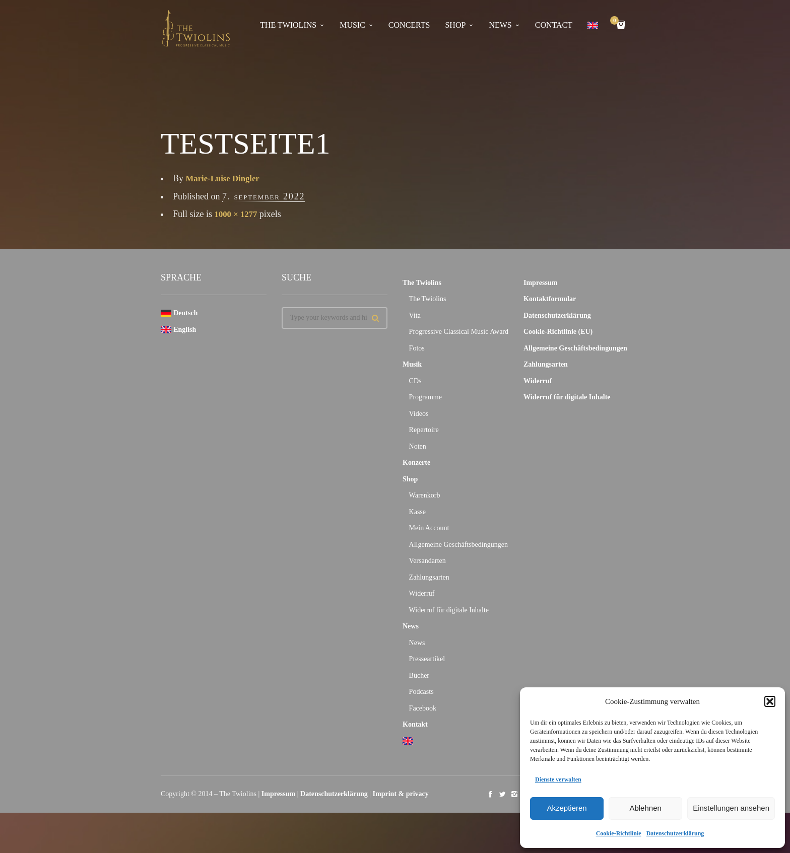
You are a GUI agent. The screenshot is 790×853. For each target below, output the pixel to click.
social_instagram (514, 794)
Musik (412, 364)
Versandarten (427, 560)
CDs (415, 381)
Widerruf (422, 593)
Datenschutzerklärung (675, 833)
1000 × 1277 (237, 214)
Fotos (417, 348)
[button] (770, 701)
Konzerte (416, 462)
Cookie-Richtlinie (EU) (557, 331)
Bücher (419, 675)
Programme (425, 397)
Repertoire (424, 430)
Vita (415, 315)
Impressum (540, 283)
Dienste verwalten (558, 779)
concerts (409, 25)
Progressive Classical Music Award (458, 331)
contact (553, 25)
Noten (417, 446)
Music (352, 25)
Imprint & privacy (401, 794)
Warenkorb (424, 495)
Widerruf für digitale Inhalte (449, 610)
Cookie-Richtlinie (618, 833)
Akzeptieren (566, 808)
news (500, 25)
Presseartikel (427, 659)
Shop (455, 25)
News (411, 626)
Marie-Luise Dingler (225, 178)
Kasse (417, 512)
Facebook (422, 708)
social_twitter (502, 794)
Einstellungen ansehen (731, 808)
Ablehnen (645, 808)
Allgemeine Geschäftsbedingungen (458, 544)
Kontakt (415, 724)
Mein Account (429, 528)
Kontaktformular (549, 299)
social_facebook (490, 794)
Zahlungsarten (429, 577)
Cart (616, 21)
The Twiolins (288, 25)
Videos (419, 413)
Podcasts (421, 691)
